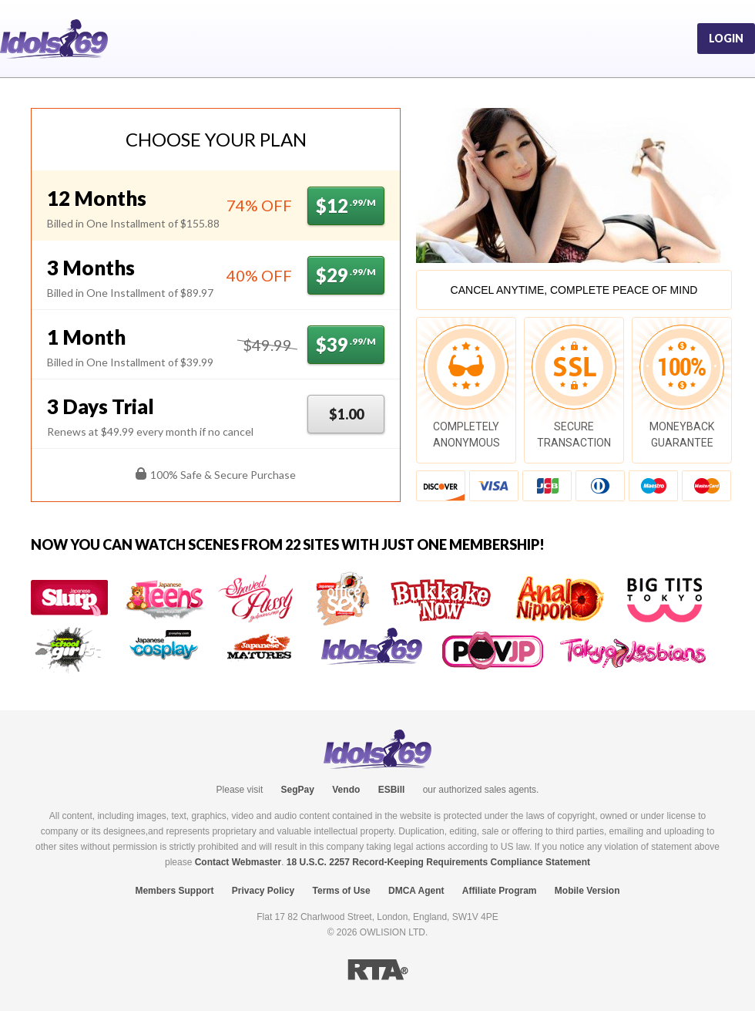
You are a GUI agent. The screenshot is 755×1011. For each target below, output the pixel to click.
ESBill (391, 789)
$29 (346, 275)
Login (726, 38)
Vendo (346, 789)
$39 (346, 344)
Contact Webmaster (238, 862)
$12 (346, 205)
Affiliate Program (499, 890)
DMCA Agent (416, 890)
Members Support (174, 890)
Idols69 (54, 39)
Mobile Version (587, 890)
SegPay (297, 789)
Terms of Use (342, 890)
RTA (377, 969)
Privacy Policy (263, 890)
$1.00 (346, 414)
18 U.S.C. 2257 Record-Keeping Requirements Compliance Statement (438, 862)
